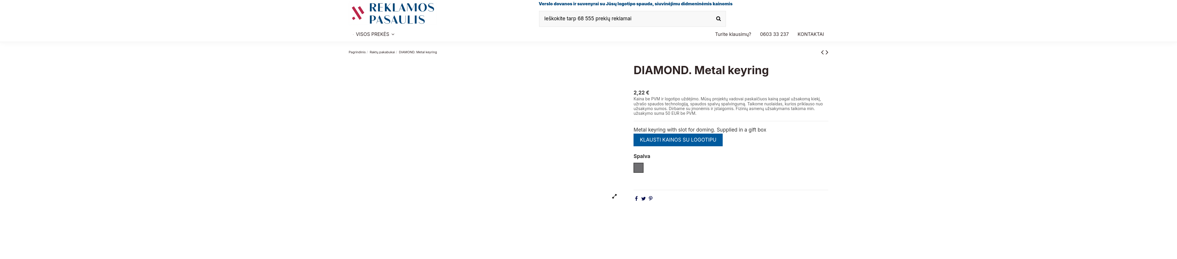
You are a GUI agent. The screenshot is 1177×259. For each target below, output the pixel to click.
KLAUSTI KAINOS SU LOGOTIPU (678, 140)
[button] (774, 34)
